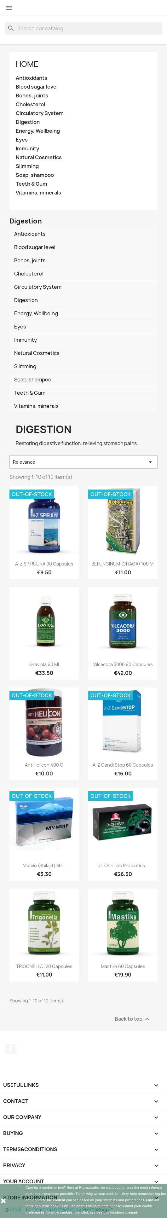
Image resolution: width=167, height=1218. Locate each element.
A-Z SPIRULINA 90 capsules (44, 564)
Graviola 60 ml (44, 664)
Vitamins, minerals (38, 192)
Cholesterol (30, 104)
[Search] (83, 28)
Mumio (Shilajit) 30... (44, 865)
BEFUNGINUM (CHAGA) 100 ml (122, 564)
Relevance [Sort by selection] (83, 462)
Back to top (133, 1019)
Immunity (27, 148)
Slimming (27, 166)
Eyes (22, 139)
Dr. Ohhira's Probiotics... (123, 865)
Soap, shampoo (35, 175)
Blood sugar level (37, 87)
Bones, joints (32, 95)
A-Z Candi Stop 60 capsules (123, 765)
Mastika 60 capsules (123, 966)
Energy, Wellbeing (38, 131)
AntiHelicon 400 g (44, 765)
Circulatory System (40, 113)
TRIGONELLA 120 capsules (44, 966)
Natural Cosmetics (39, 157)
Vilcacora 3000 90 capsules (123, 664)
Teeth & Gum (31, 184)
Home (27, 64)
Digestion (28, 122)
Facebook (10, 1049)
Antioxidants (31, 78)
